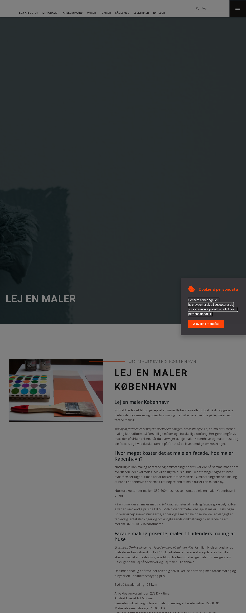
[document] (123, 306)
